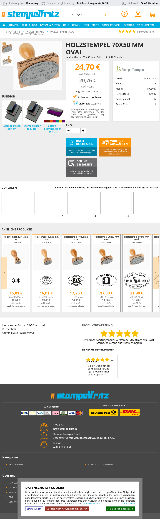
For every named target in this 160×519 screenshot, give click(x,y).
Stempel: (14, 25)
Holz (66, 25)
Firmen (76, 25)
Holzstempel (35, 31)
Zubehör (129, 25)
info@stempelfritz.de (65, 429)
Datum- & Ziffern (50, 25)
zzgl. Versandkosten (87, 91)
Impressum (129, 503)
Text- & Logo (29, 25)
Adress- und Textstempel (99, 464)
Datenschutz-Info (91, 503)
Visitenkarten (145, 25)
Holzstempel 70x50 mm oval (26, 34)
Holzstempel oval (62, 31)
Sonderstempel (111, 25)
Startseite (13, 31)
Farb (86, 25)
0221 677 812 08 (62, 446)
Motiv (95, 25)
